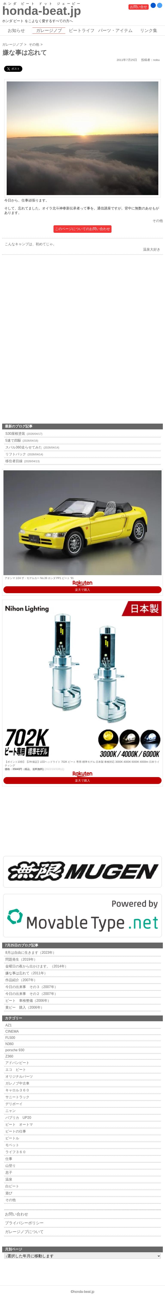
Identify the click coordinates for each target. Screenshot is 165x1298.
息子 (8, 1172)
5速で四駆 (21, 440)
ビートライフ (82, 30)
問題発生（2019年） (20, 959)
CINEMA (11, 1031)
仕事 (8, 1159)
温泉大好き (152, 249)
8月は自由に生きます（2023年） (30, 952)
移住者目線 (22, 461)
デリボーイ (13, 1104)
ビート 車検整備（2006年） (27, 1000)
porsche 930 (14, 1050)
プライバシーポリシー (24, 1223)
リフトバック (23, 454)
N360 (9, 1044)
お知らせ (16, 30)
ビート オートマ (18, 1124)
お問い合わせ (16, 1214)
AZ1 (8, 1025)
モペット (11, 1145)
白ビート (11, 1186)
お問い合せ (138, 7)
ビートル (11, 1138)
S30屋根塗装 (23, 433)
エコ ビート (15, 1069)
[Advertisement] (82, 307)
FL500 (9, 1037)
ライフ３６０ (15, 1152)
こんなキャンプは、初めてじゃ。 (29, 244)
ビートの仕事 (15, 1131)
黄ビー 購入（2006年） (24, 1007)
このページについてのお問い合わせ (82, 229)
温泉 (8, 1179)
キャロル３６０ (16, 1090)
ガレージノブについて (24, 1232)
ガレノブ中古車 (16, 1083)
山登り (10, 1165)
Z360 (8, 1056)
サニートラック (16, 1097)
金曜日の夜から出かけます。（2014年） (36, 966)
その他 (34, 44)
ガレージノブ (49, 30)
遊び (8, 1193)
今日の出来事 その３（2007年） (31, 987)
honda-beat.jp (83, 1291)
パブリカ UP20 (17, 1117)
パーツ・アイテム (115, 30)
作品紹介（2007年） (20, 980)
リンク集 (148, 30)
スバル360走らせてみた (31, 447)
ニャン (10, 1111)
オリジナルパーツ (18, 1076)
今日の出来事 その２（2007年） (31, 994)
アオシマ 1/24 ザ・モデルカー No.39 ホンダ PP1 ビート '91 (39, 578)
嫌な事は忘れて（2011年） (25, 973)
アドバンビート (16, 1063)
